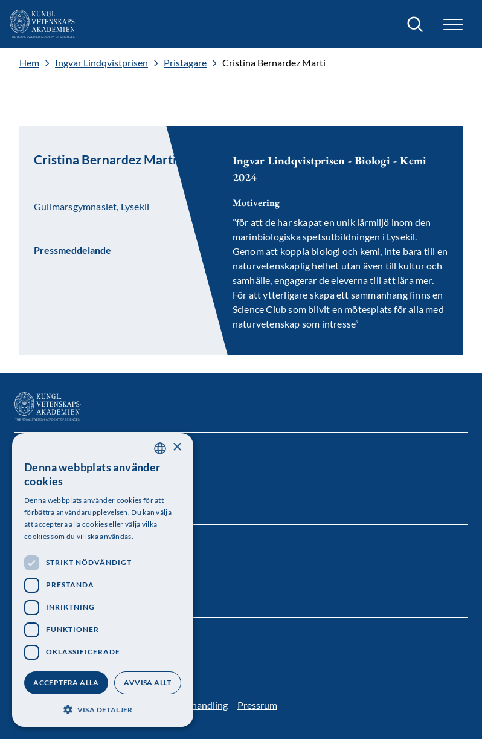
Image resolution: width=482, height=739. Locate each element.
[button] (453, 24)
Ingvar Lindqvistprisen (101, 63)
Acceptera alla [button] (66, 682)
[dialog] (102, 580)
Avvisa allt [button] (147, 682)
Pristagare (185, 63)
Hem (29, 63)
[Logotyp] (43, 24)
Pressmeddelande (72, 249)
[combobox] (160, 448)
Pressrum (257, 705)
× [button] (176, 447)
